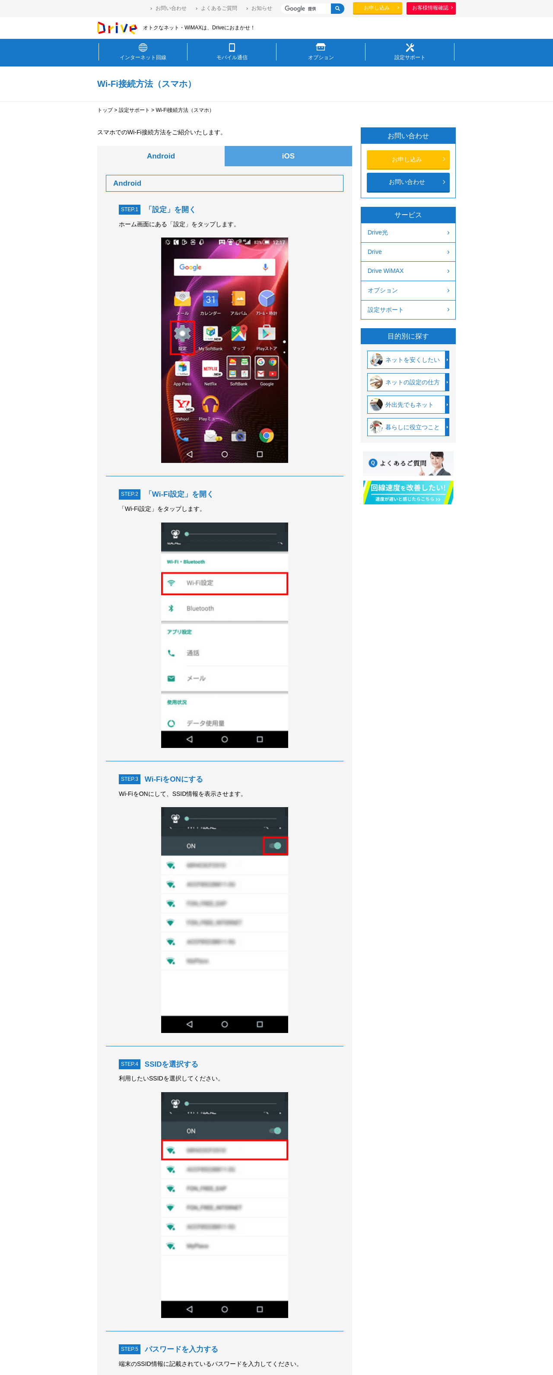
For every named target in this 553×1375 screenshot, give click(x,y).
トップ (105, 110)
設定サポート (134, 110)
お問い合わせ (171, 8)
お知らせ (261, 8)
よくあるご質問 (219, 8)
